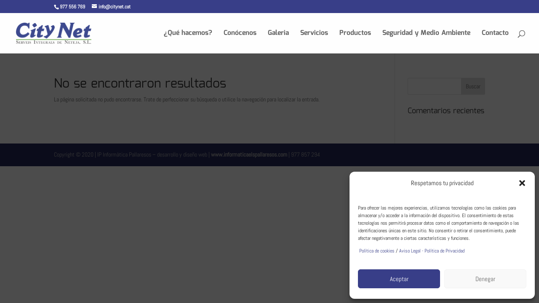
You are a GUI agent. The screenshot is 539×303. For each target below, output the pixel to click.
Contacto (495, 34)
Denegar (485, 279)
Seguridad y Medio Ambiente (426, 34)
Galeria (278, 34)
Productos (355, 34)
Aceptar (399, 279)
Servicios (314, 34)
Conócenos (240, 34)
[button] (522, 183)
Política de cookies (376, 250)
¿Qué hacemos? (188, 34)
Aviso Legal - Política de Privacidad (431, 250)
